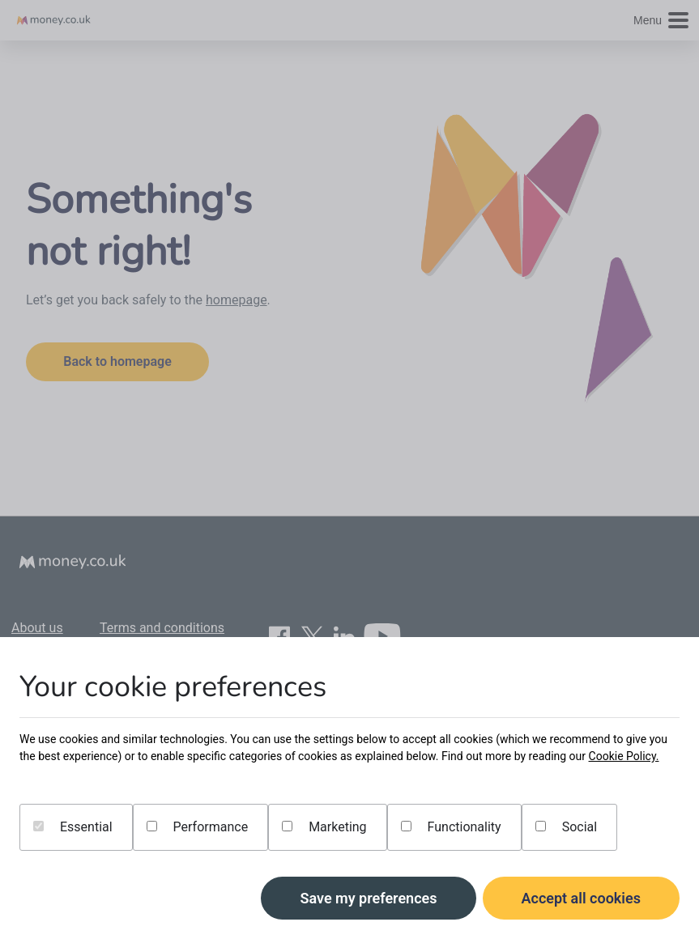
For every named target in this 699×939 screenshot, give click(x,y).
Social (566, 827)
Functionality (451, 827)
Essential (73, 827)
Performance (198, 827)
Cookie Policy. (624, 756)
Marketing (324, 827)
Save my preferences (368, 898)
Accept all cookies (581, 898)
